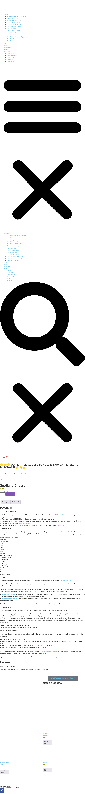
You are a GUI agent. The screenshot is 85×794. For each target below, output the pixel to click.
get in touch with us (26, 523)
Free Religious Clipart (13, 31)
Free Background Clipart (14, 20)
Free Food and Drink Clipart (15, 24)
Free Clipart (7, 14)
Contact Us (10, 61)
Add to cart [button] (46, 741)
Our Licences (11, 55)
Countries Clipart (13, 474)
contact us (64, 657)
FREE (62, 515)
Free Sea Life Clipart (13, 35)
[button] (42, 148)
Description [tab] (5, 502)
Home (1, 474)
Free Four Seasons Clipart (15, 39)
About (5, 49)
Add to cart (10, 494)
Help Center (7, 51)
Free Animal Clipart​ (13, 18)
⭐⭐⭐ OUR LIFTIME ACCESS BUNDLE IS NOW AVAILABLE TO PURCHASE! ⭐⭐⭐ (39, 466)
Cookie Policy (11, 59)
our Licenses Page (65, 580)
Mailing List (7, 47)
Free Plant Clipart (12, 29)
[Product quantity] (2, 494)
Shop (5, 43)
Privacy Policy (11, 57)
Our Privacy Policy (5, 785)
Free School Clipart (13, 33)
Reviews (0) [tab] (15, 502)
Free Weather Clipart (13, 41)
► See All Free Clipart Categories (17, 16)
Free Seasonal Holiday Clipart (16, 37)
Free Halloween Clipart (14, 26)
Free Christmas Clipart (14, 22)
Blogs (5, 45)
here (20, 517)
